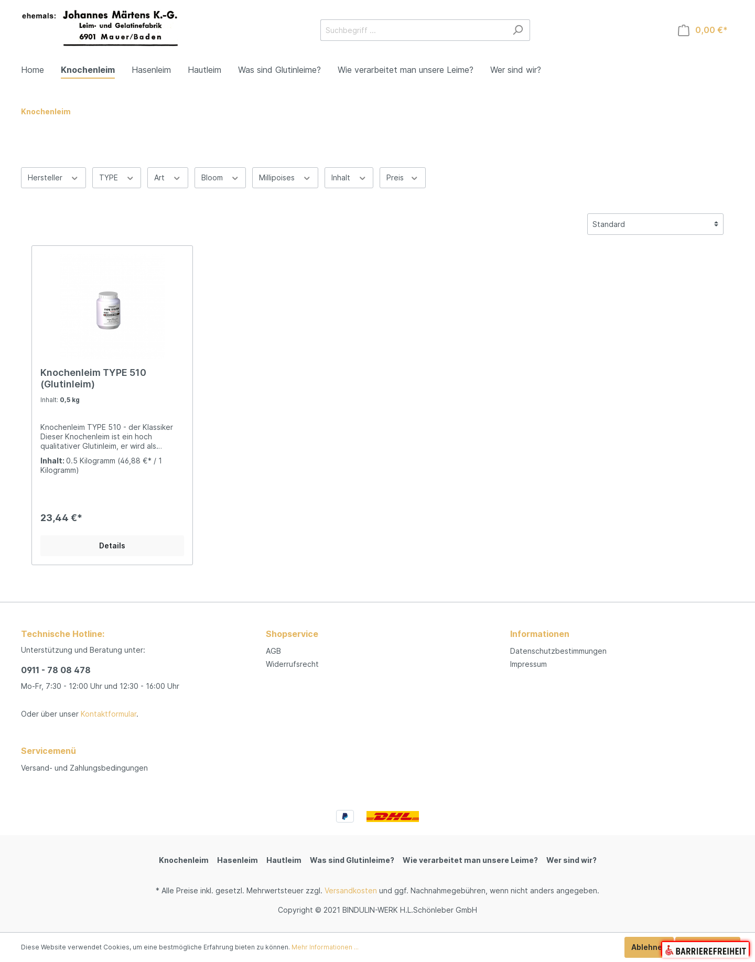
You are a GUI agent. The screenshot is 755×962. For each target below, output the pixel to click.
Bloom (220, 176)
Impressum (528, 664)
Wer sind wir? (571, 860)
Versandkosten (351, 890)
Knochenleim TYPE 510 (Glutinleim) (93, 378)
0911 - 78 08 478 (56, 670)
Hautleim (283, 860)
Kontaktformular (108, 713)
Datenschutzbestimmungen (558, 650)
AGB (273, 650)
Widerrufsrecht (292, 664)
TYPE (117, 176)
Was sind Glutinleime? (352, 860)
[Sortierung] (655, 224)
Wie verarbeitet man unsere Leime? (470, 860)
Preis (402, 176)
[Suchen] (517, 30)
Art (167, 176)
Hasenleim (237, 860)
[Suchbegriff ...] (413, 30)
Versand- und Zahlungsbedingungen (84, 767)
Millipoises (285, 176)
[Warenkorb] (703, 30)
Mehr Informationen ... (325, 947)
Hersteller (53, 176)
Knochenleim (184, 860)
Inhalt (349, 176)
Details (112, 545)
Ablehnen (649, 947)
